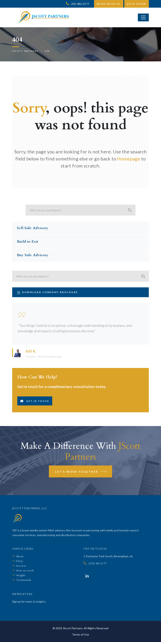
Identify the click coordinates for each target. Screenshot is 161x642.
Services (21, 566)
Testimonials (23, 580)
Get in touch (34, 401)
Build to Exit (27, 241)
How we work (25, 570)
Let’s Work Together (81, 472)
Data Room (136, 4)
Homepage (128, 158)
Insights (20, 575)
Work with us (109, 4)
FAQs (19, 561)
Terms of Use (80, 634)
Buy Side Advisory (32, 255)
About (19, 556)
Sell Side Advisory (32, 228)
